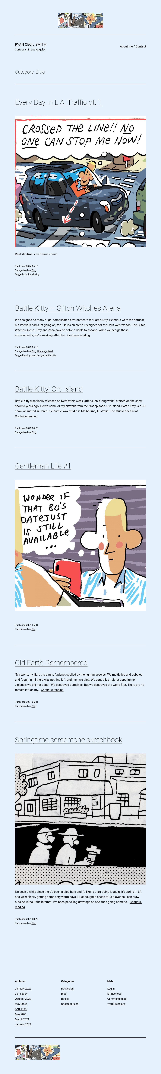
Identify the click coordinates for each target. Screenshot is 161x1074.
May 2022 (21, 1003)
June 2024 (21, 993)
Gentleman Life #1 (43, 466)
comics (27, 274)
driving (36, 274)
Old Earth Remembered (51, 663)
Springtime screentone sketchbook (68, 740)
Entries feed (114, 993)
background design (33, 355)
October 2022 (23, 998)
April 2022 (21, 1008)
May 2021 (21, 1014)
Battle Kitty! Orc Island (49, 389)
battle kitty (50, 355)
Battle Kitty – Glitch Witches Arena (68, 308)
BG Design (67, 988)
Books (65, 998)
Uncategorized (45, 351)
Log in (111, 988)
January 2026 (23, 988)
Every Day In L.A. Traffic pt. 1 (58, 102)
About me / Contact (133, 46)
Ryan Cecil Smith (30, 44)
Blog (33, 270)
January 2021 (23, 1024)
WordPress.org (116, 1003)
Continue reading (78, 335)
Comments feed (116, 998)
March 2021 (22, 1019)
